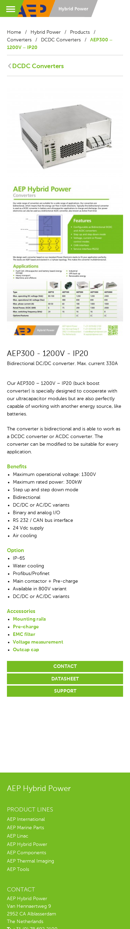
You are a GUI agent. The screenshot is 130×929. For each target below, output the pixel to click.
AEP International (26, 819)
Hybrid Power (46, 32)
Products (80, 32)
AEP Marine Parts (25, 827)
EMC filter (24, 634)
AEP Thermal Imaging (30, 861)
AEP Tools (18, 869)
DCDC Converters (61, 40)
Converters (19, 40)
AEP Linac (17, 836)
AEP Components (26, 852)
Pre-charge (26, 626)
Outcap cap (26, 649)
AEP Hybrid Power (27, 844)
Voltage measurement (38, 642)
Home (14, 32)
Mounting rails (29, 619)
